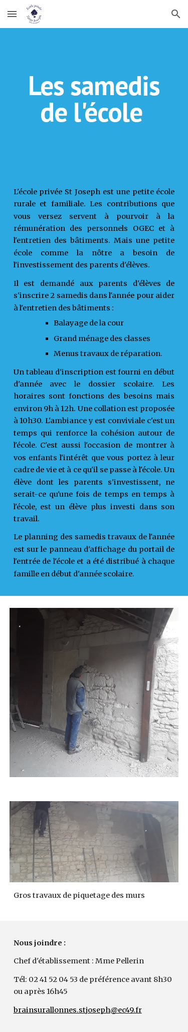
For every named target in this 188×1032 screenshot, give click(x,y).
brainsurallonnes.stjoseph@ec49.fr (78, 1009)
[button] (12, 14)
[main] (94, 99)
